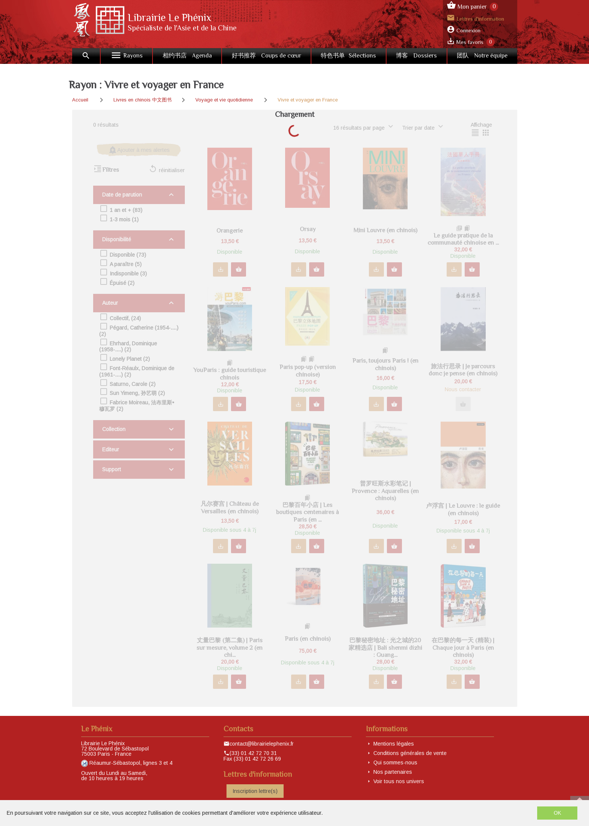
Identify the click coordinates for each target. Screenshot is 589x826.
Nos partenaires (392, 772)
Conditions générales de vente (410, 753)
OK (557, 813)
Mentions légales (393, 744)
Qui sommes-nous (395, 762)
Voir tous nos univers (398, 781)
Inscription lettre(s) (255, 791)
